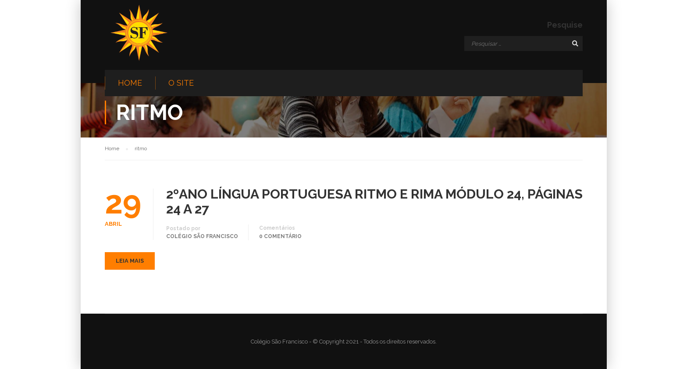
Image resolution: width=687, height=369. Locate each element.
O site (181, 82)
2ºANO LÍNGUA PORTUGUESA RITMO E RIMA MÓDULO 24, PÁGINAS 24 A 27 (374, 202)
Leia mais (130, 260)
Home (130, 82)
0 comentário (280, 236)
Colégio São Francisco (202, 236)
